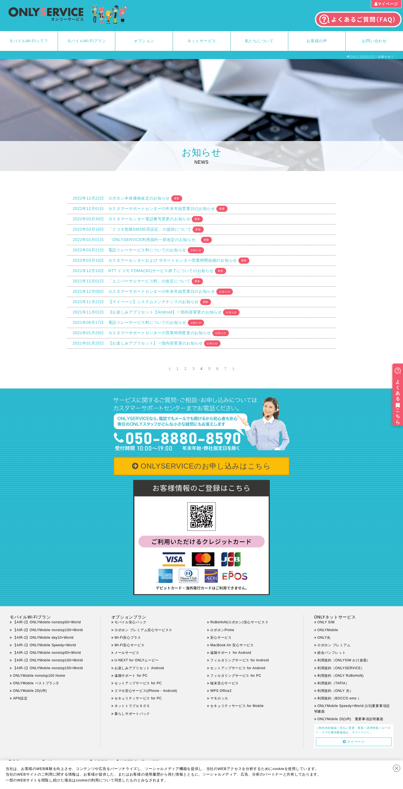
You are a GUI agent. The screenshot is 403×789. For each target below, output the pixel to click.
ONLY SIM (326, 622)
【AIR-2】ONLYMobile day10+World (43, 638)
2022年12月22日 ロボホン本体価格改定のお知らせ (121, 198)
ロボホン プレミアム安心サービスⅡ (143, 630)
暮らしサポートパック (132, 714)
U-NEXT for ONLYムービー (136, 660)
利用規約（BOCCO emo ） (339, 698)
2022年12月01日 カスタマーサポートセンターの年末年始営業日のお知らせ (144, 208)
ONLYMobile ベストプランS (35, 683)
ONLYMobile (327, 630)
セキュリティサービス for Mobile (237, 706)
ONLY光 (324, 638)
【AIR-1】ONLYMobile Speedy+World (44, 645)
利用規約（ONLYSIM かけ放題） (343, 660)
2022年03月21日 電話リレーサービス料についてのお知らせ (129, 250)
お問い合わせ (374, 41)
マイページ (388, 4)
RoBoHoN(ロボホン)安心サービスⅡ (239, 622)
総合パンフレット (331, 653)
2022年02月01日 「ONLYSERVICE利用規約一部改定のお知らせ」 (136, 239)
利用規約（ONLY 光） (335, 691)
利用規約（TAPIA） (333, 683)
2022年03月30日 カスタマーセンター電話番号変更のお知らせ (132, 219)
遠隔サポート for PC (130, 676)
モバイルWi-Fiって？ (28, 41)
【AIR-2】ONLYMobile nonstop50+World (47, 622)
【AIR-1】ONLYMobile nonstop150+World (48, 668)
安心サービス (220, 638)
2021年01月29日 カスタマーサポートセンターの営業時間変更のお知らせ (142, 333)
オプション (144, 41)
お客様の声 (316, 41)
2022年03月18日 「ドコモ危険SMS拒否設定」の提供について (132, 229)
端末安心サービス (224, 683)
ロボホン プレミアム (333, 645)
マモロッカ (219, 698)
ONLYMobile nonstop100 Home (39, 676)
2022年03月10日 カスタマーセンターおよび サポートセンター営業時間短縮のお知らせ (155, 260)
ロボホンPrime (222, 630)
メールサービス (126, 653)
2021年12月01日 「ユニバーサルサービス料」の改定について (132, 281)
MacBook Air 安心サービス (232, 645)
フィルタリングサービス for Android (239, 660)
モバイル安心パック (130, 622)
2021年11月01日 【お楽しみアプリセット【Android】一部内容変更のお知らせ (147, 312)
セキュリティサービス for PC (138, 698)
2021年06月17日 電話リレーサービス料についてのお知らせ (129, 322)
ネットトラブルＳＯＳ (132, 706)
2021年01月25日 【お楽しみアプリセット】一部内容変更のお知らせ (138, 343)
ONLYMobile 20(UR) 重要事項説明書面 (350, 719)
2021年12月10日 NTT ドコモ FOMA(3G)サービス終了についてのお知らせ (143, 270)
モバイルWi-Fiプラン (86, 41)
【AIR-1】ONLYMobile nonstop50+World (47, 653)
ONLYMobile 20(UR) (30, 691)
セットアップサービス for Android (237, 668)
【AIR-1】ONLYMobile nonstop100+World (48, 660)
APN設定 (20, 698)
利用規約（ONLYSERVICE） (340, 668)
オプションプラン (129, 617)
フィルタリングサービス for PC (239, 676)
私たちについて (259, 41)
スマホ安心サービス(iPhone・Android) (145, 691)
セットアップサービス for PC (138, 683)
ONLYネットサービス (335, 617)
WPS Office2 (220, 691)
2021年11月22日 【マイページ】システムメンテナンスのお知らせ (136, 301)
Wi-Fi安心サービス (129, 645)
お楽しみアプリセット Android (139, 668)
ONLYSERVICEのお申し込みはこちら (206, 466)
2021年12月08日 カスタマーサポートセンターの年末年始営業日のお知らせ (144, 291)
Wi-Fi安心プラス (127, 638)
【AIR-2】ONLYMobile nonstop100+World (48, 630)
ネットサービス (201, 41)
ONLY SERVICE (362, 56)
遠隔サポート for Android (230, 653)
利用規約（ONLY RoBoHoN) (340, 676)
